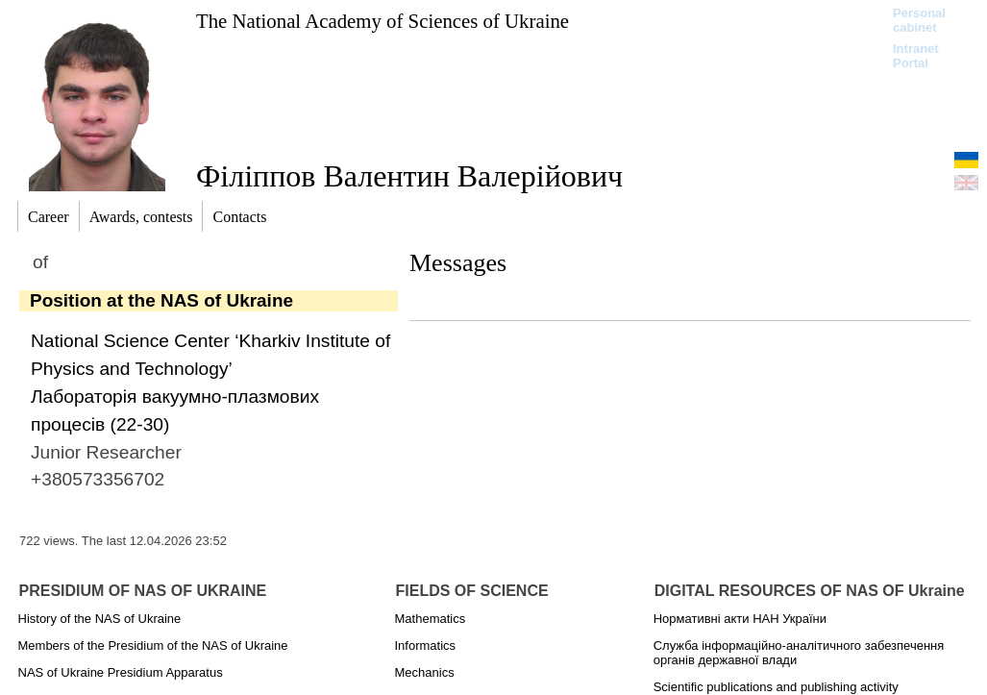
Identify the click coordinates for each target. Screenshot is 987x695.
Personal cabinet (919, 20)
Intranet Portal (916, 55)
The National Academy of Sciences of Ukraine (382, 21)
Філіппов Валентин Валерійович (409, 176)
